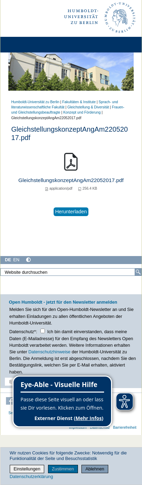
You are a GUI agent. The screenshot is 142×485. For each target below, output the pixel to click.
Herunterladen (71, 211)
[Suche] (138, 272)
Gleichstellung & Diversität (88, 107)
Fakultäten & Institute (79, 102)
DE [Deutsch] (8, 259)
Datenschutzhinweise (50, 351)
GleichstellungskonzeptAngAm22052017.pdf (71, 180)
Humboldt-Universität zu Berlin (35, 102)
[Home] (25, 44)
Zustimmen (63, 468)
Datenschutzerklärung (31, 476)
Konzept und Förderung (82, 112)
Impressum (78, 427)
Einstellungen (27, 468)
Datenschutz (100, 427)
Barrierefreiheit (124, 427)
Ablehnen (94, 468)
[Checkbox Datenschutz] (42, 331)
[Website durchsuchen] (71, 272)
